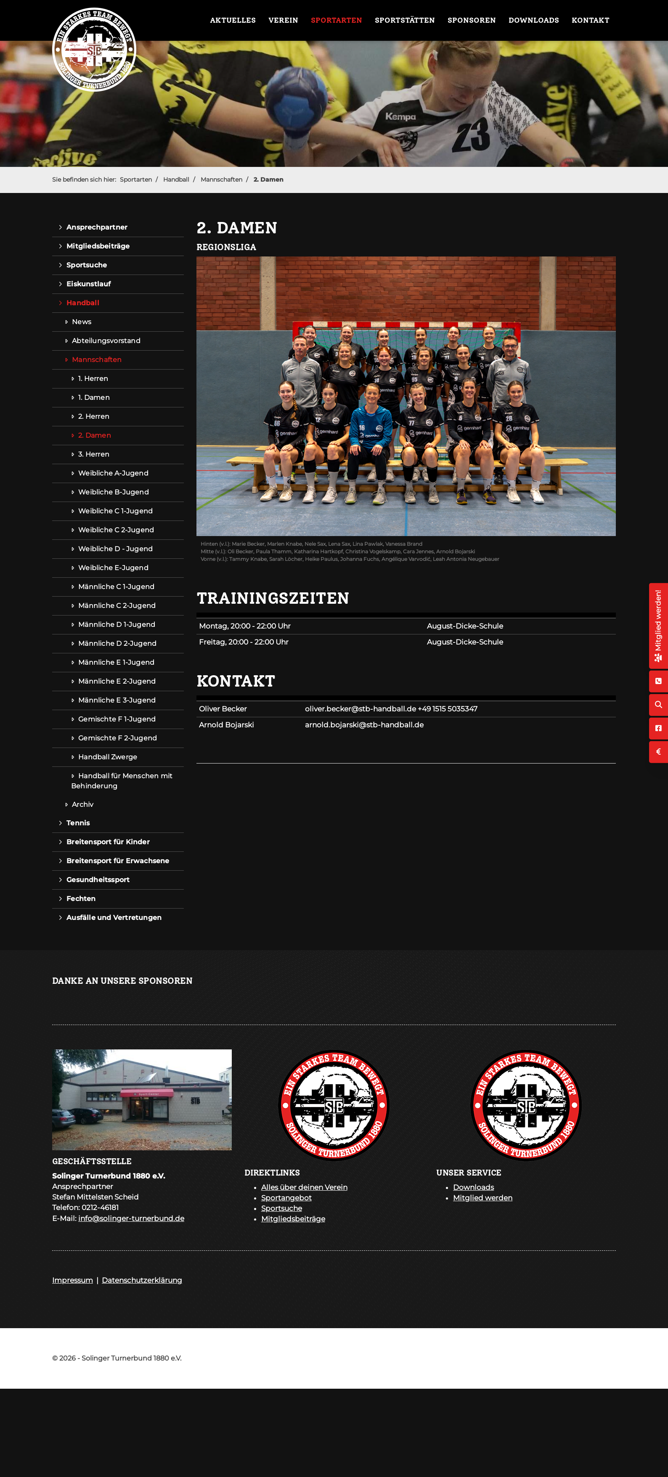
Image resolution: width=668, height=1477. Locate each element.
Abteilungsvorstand (106, 341)
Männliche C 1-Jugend (116, 587)
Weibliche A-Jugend (113, 473)
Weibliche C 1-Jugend (115, 511)
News (81, 322)
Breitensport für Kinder (108, 842)
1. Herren (93, 379)
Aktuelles (233, 20)
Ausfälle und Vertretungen (114, 918)
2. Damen (269, 179)
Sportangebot (286, 1198)
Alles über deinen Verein (304, 1187)
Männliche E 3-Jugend (117, 700)
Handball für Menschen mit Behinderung (121, 781)
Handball (176, 179)
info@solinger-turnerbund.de (131, 1218)
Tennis (78, 823)
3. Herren (93, 454)
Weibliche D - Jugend (115, 549)
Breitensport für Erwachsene (117, 861)
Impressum (72, 1280)
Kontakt (591, 20)
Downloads (534, 20)
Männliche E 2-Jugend (117, 681)
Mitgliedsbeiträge (98, 246)
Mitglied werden (482, 1198)
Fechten (80, 899)
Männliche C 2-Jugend (117, 606)
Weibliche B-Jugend (113, 492)
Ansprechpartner (96, 227)
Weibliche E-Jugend (113, 568)
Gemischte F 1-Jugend (117, 719)
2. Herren (93, 416)
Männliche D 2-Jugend (117, 643)
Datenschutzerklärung (142, 1280)
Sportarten (336, 20)
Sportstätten (405, 20)
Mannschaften (221, 179)
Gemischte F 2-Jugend (117, 738)
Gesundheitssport (98, 880)
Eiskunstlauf (88, 284)
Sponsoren (472, 20)
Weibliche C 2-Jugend (116, 530)
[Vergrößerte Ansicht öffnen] (406, 396)
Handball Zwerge (107, 757)
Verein (283, 20)
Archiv (82, 805)
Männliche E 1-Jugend (116, 662)
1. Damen (94, 398)
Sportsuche (86, 265)
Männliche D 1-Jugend (116, 625)
